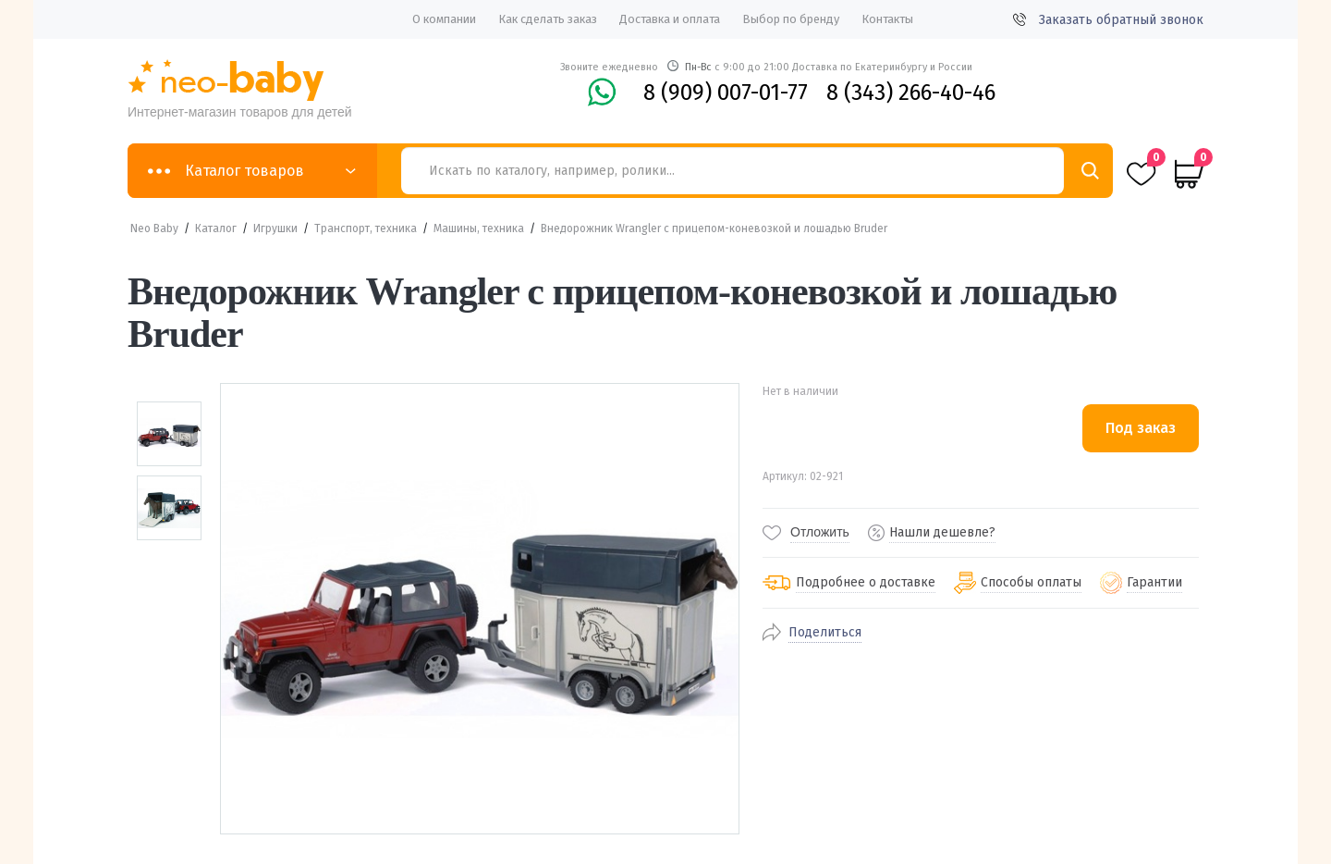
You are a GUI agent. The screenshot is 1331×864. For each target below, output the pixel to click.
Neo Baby (154, 228)
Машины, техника (478, 228)
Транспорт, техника (365, 228)
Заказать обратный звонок (1108, 20)
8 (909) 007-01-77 (725, 92)
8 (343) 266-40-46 (910, 92)
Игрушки (275, 228)
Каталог (216, 228)
